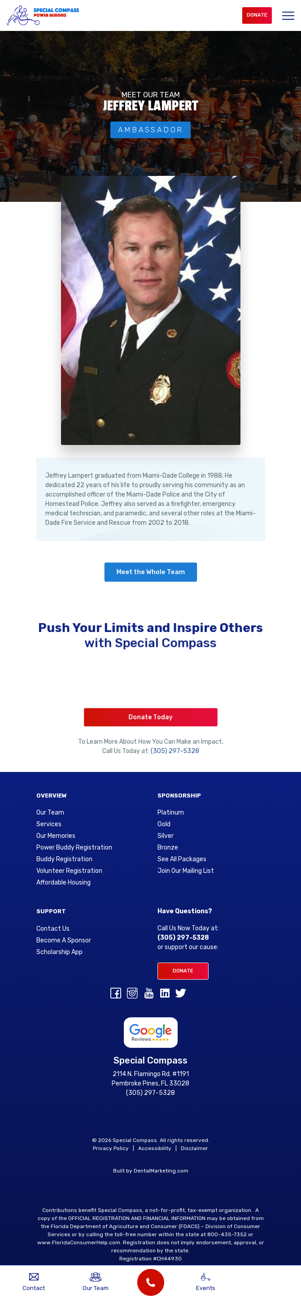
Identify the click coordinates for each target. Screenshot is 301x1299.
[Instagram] (132, 995)
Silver (165, 836)
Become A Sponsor (63, 940)
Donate (257, 15)
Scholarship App (59, 952)
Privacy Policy (111, 1148)
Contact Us (53, 929)
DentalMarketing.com (161, 1171)
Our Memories (55, 836)
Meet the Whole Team (150, 572)
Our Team (50, 812)
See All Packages (181, 859)
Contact (33, 1281)
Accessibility (154, 1148)
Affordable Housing (63, 882)
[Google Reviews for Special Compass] (151, 1032)
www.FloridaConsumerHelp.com (78, 1242)
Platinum (170, 812)
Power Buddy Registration (74, 847)
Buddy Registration (64, 859)
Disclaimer (194, 1148)
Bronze (167, 847)
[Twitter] (180, 995)
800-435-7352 (227, 1234)
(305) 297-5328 (173, 744)
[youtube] (149, 995)
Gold (163, 824)
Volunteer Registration (69, 871)
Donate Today (150, 714)
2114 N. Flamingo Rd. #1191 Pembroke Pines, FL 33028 (150, 1078)
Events (205, 1281)
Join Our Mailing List (185, 871)
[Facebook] (115, 995)
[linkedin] (165, 995)
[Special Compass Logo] (43, 15)
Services (48, 824)
